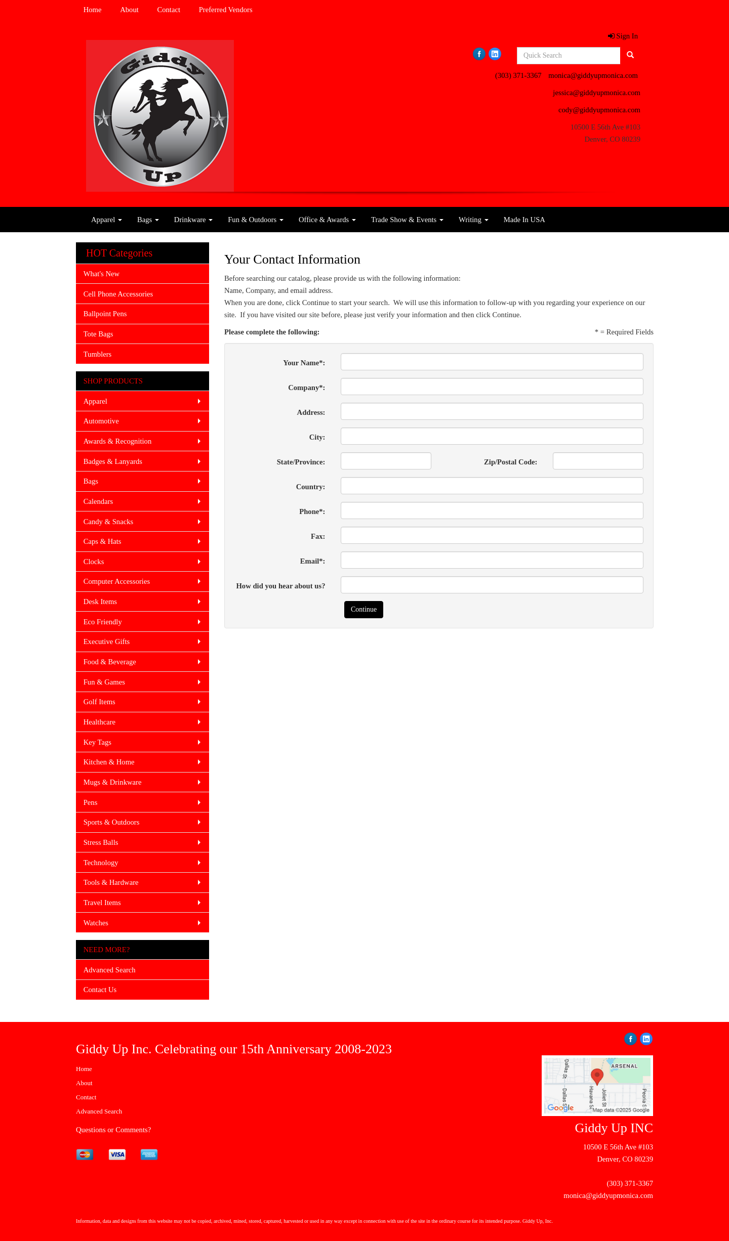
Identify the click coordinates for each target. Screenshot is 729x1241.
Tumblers (98, 354)
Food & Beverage (110, 662)
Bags (148, 220)
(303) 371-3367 (518, 75)
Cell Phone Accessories (118, 294)
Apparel (106, 220)
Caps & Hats (103, 541)
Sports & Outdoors (112, 822)
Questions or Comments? (113, 1130)
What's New (101, 274)
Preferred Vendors (226, 10)
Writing (474, 220)
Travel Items (102, 902)
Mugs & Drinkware (113, 782)
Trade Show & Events (407, 220)
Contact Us (100, 990)
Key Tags (97, 742)
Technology (101, 863)
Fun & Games (104, 682)
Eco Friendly (103, 622)
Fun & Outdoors (256, 220)
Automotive (101, 421)
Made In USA (524, 220)
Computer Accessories (117, 581)
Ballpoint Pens (105, 314)
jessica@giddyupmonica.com (596, 93)
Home (93, 10)
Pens (91, 802)
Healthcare (99, 722)
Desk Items (100, 601)
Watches (96, 923)
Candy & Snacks (109, 522)
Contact (168, 10)
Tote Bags (98, 334)
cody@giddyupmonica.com (599, 110)
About (129, 10)
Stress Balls (101, 842)
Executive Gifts (107, 641)
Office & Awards (327, 220)
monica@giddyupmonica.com (593, 75)
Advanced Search (110, 970)
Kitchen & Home (109, 762)
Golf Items (99, 702)
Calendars (98, 501)
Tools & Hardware (111, 882)
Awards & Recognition (118, 441)
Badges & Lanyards (113, 461)
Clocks (94, 562)
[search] (630, 55)
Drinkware (193, 220)
